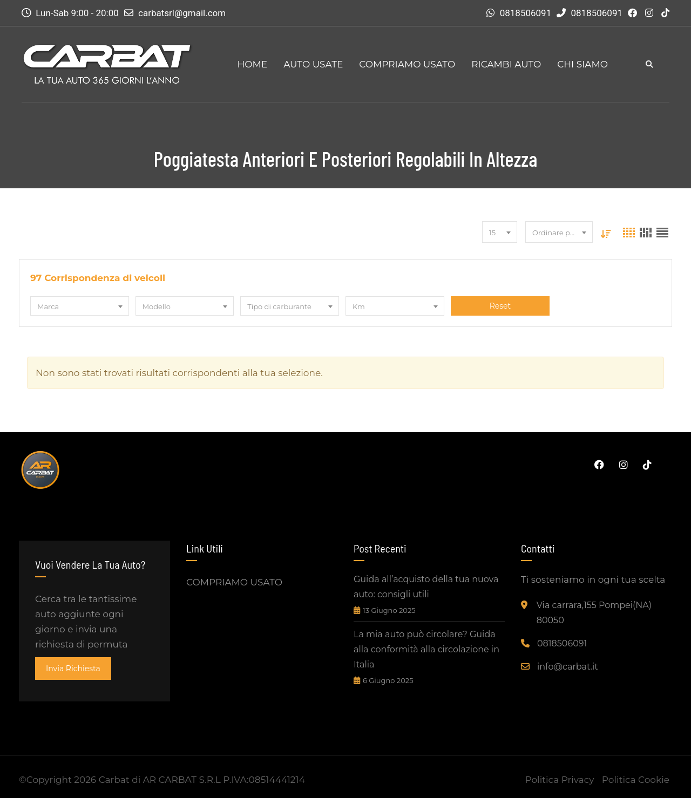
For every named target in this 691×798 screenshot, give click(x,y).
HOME (252, 64)
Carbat (114, 779)
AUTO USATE (313, 64)
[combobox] (499, 232)
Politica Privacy (559, 779)
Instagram (623, 464)
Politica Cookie (635, 779)
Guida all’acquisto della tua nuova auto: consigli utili (426, 586)
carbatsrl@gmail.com (182, 13)
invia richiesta (73, 668)
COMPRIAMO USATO (407, 64)
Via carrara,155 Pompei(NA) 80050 (594, 612)
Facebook (599, 464)
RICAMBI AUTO (506, 64)
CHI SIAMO (582, 64)
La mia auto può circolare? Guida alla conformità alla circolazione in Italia (426, 649)
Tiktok (647, 464)
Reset (500, 306)
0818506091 (526, 13)
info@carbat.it (567, 666)
